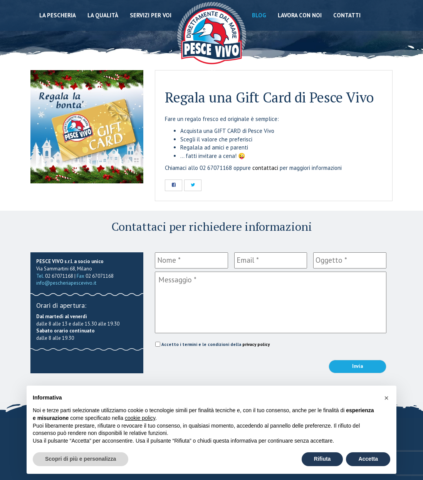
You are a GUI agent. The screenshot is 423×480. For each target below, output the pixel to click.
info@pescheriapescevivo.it (66, 283)
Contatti (347, 15)
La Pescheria (57, 15)
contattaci (265, 167)
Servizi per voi (150, 15)
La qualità (102, 15)
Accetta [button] (368, 459)
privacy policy (256, 344)
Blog (259, 15)
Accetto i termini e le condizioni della (215, 344)
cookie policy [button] (140, 418)
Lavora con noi (300, 15)
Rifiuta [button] (322, 459)
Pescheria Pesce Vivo (211, 35)
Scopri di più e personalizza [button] (80, 459)
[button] (386, 398)
